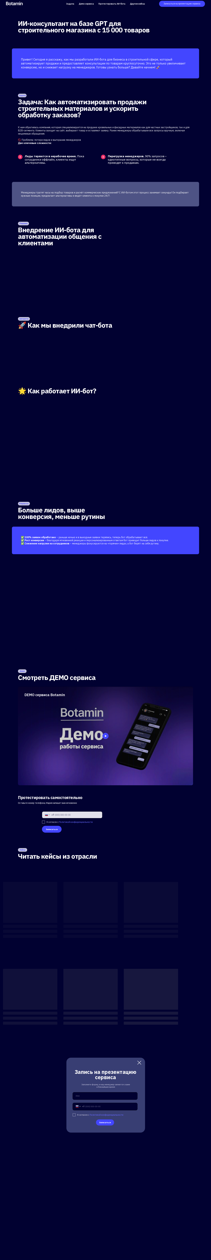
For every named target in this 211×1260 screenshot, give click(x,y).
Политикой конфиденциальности (76, 822)
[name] (105, 1096)
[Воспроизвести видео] (105, 736)
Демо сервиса (86, 3)
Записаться (52, 829)
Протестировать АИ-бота (111, 3)
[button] (182, 4)
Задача (70, 3)
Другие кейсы (137, 3)
